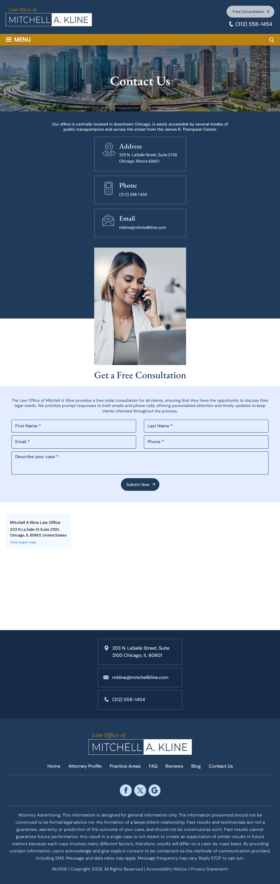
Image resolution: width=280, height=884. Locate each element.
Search (271, 40)
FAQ (153, 766)
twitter (140, 790)
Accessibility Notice (167, 869)
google (154, 790)
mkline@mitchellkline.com (142, 228)
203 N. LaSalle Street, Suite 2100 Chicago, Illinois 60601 (148, 158)
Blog (196, 766)
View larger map (23, 542)
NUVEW (59, 869)
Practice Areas (125, 766)
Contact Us (221, 766)
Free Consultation (248, 11)
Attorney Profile (85, 766)
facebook (126, 790)
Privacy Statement (209, 869)
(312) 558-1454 (253, 24)
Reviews (174, 766)
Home (53, 766)
